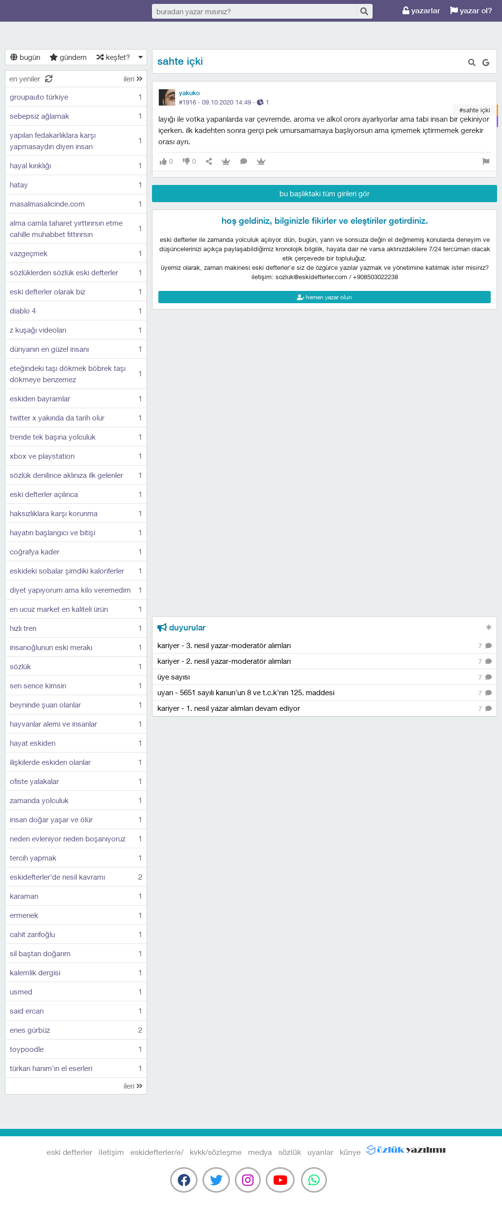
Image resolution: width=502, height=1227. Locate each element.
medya (260, 1151)
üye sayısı (324, 677)
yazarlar (421, 10)
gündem (68, 56)
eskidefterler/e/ (156, 1151)
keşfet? (113, 56)
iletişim (111, 1151)
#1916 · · (224, 102)
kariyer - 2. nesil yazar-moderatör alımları (324, 661)
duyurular (181, 627)
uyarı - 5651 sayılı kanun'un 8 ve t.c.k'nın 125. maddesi (324, 693)
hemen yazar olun (324, 297)
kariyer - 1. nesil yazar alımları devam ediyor (324, 708)
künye (350, 1151)
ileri (133, 78)
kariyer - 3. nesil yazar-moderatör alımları (324, 646)
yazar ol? (471, 10)
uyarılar (320, 1151)
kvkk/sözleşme (216, 1151)
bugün (25, 56)
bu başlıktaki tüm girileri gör (324, 193)
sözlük (289, 1151)
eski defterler (54, 11)
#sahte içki (474, 110)
